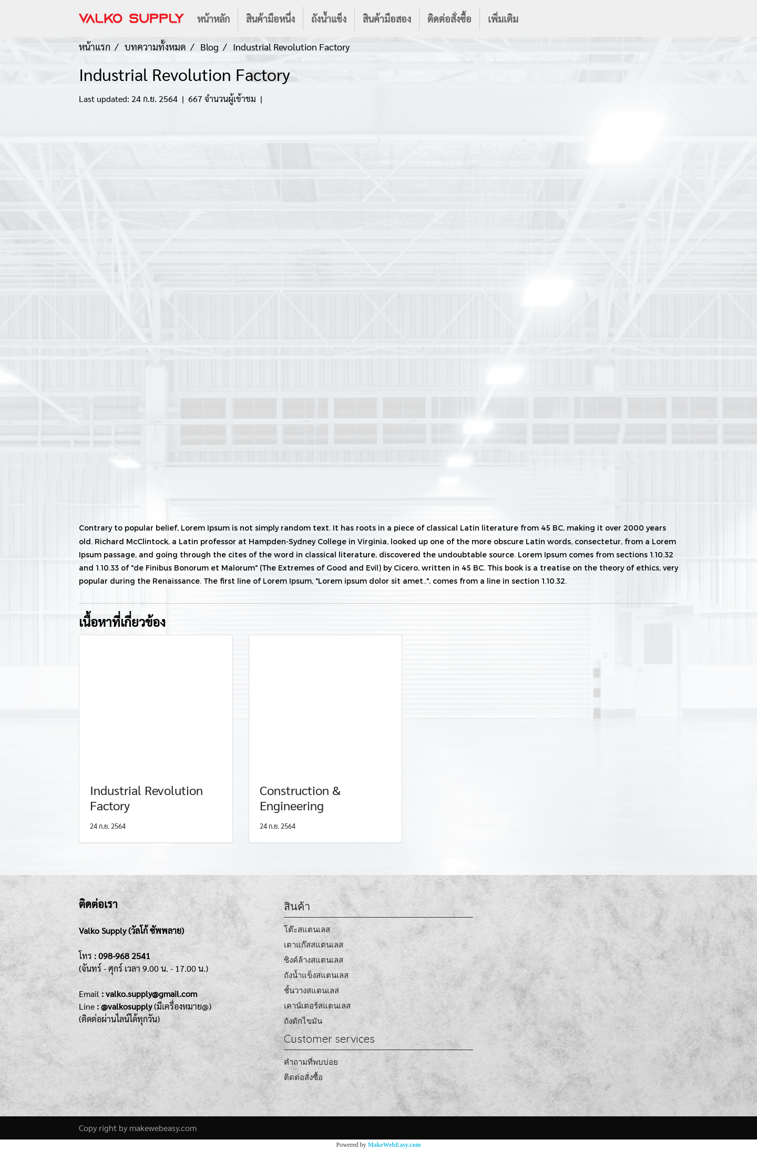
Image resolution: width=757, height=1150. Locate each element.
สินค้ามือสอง (387, 19)
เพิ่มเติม (503, 19)
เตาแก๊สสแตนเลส (313, 945)
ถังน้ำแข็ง (328, 19)
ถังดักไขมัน (303, 1021)
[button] (535, 18)
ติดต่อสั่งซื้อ (449, 19)
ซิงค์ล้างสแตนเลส (313, 960)
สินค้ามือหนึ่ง (270, 19)
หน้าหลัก (213, 19)
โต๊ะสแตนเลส (307, 929)
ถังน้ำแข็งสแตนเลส (316, 975)
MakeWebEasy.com (394, 1144)
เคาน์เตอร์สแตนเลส (317, 1006)
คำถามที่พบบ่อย (311, 1062)
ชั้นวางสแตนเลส (311, 990)
